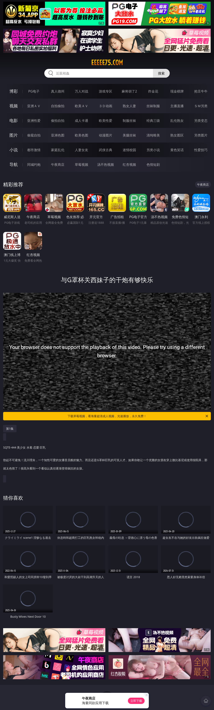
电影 (13, 120)
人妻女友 (81, 150)
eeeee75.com (107, 62)
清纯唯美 (153, 135)
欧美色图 (81, 135)
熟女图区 (177, 135)
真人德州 (57, 91)
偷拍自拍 (57, 120)
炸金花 (153, 91)
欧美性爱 (105, 120)
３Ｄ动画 (105, 106)
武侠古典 (105, 150)
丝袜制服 (153, 106)
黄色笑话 (177, 150)
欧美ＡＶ (81, 106)
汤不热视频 (105, 164)
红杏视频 (129, 164)
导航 (13, 164)
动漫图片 (105, 135)
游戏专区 (105, 91)
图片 (13, 135)
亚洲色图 (57, 135)
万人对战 (81, 91)
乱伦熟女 (177, 120)
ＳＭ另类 (201, 106)
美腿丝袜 (129, 135)
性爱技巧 (201, 150)
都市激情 (34, 150)
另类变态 (201, 120)
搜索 (161, 73)
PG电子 (33, 91)
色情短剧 (153, 164)
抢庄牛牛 (201, 91)
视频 (13, 106)
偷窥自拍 (34, 135)
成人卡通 (81, 120)
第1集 (10, 429)
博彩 (13, 91)
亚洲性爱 (34, 120)
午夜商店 (57, 164)
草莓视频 (81, 164)
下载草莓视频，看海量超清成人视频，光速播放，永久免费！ (138, 416)
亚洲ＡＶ (34, 106)
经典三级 (153, 120)
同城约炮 (34, 164)
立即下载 (136, 701)
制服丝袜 (129, 120)
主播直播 (177, 106)
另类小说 (153, 150)
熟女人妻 (129, 106)
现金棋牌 (177, 91)
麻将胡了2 (129, 91)
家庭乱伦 (57, 150)
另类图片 (201, 135)
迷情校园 (129, 150)
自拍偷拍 (57, 106)
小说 (13, 150)
